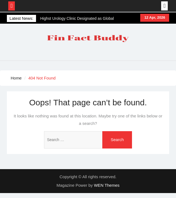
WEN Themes (106, 185)
